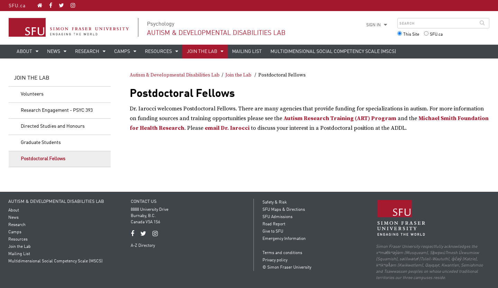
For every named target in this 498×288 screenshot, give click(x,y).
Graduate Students (41, 142)
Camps (122, 51)
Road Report (273, 224)
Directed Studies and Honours (53, 126)
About (25, 51)
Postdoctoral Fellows (43, 158)
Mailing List (247, 51)
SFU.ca (17, 5)
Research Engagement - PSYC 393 (57, 110)
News (54, 51)
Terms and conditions (282, 253)
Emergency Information (284, 239)
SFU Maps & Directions (283, 210)
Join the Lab (202, 51)
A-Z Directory (143, 246)
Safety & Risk (274, 202)
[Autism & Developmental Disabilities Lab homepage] (40, 5)
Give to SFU (272, 232)
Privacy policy (274, 260)
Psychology (160, 24)
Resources (159, 51)
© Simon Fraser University (286, 268)
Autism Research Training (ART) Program (340, 118)
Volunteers (32, 94)
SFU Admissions (277, 217)
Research (87, 51)
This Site (411, 35)
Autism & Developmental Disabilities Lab (216, 33)
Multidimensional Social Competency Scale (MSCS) (333, 51)
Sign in (373, 25)
